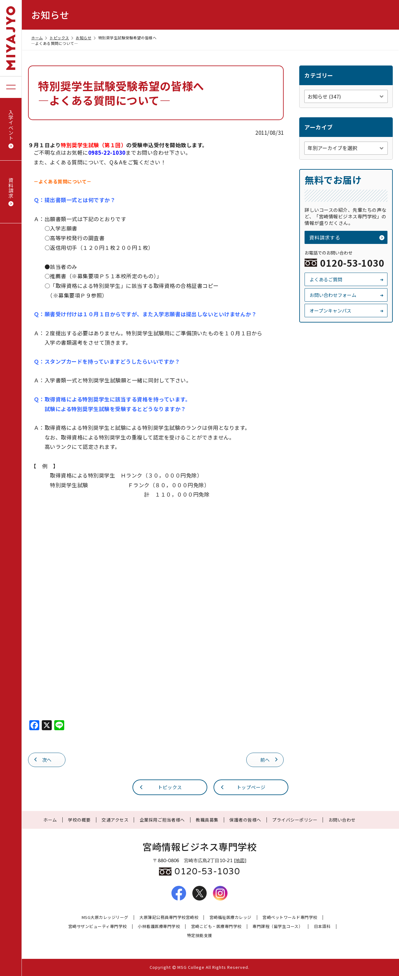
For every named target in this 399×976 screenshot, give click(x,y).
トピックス (62, 37)
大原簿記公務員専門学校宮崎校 (168, 917)
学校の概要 (79, 819)
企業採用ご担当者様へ (162, 819)
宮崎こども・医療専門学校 (216, 926)
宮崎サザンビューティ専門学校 (97, 926)
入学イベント (11, 129)
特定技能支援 (199, 935)
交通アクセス (115, 819)
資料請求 (11, 191)
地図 (240, 860)
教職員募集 (207, 819)
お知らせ (86, 37)
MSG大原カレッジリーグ (105, 917)
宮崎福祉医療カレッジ (230, 917)
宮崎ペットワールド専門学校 (289, 917)
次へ (42, 759)
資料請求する (346, 237)
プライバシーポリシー (294, 819)
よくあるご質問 (347, 279)
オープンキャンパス (347, 310)
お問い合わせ (342, 819)
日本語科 (322, 926)
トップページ (243, 787)
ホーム (39, 37)
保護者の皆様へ (245, 819)
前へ (269, 759)
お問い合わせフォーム (347, 295)
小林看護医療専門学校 (159, 926)
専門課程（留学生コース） (277, 926)
